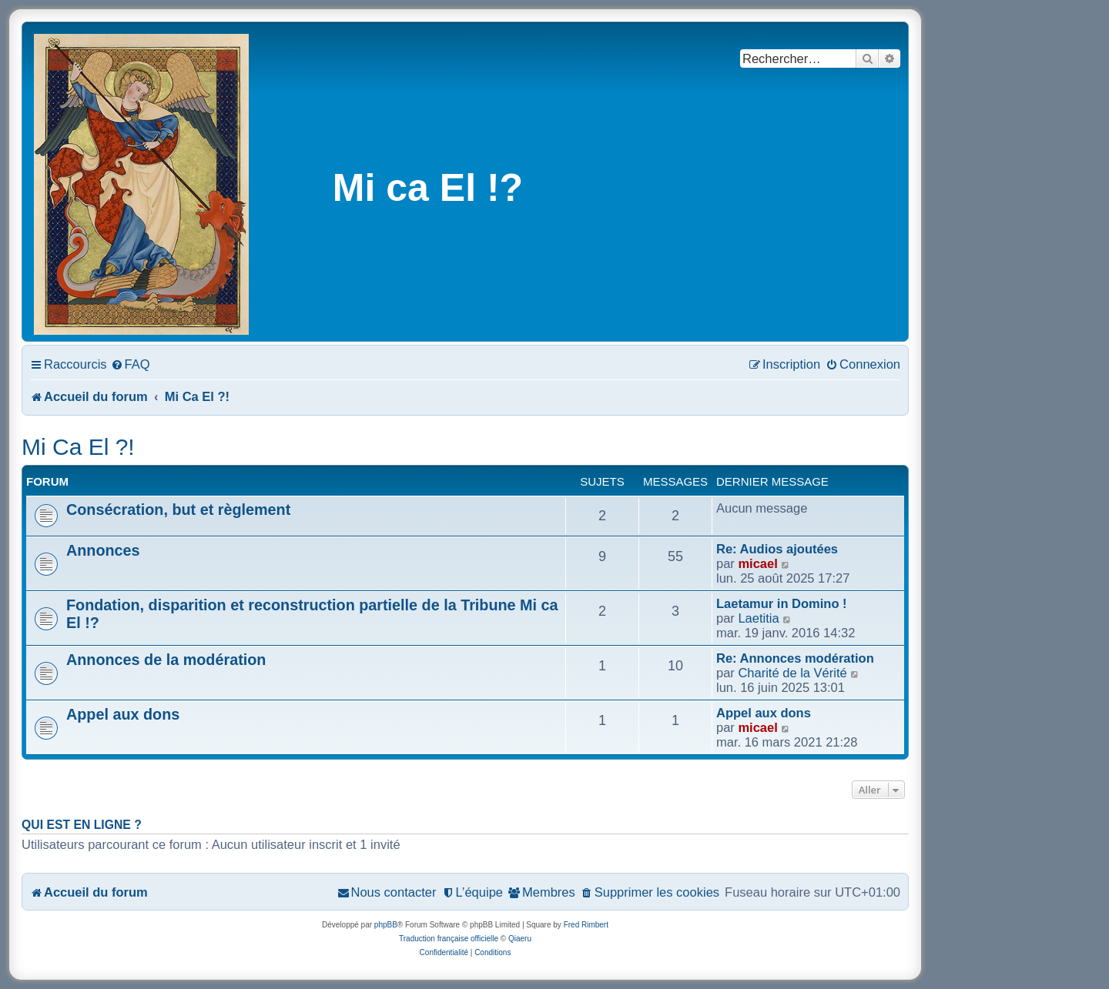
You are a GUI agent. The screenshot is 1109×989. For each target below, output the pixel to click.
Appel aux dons (122, 714)
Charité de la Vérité (792, 673)
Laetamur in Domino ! (781, 603)
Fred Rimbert (586, 925)
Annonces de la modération (166, 659)
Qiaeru (519, 938)
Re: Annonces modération (795, 658)
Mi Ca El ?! (78, 446)
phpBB (385, 925)
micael (757, 563)
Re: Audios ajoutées (777, 549)
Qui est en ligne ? (82, 824)
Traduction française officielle (448, 938)
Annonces (103, 550)
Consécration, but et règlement (178, 509)
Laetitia (758, 618)
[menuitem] (130, 364)
